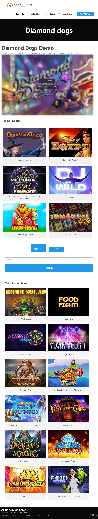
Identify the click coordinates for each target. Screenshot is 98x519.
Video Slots (35, 13)
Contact (47, 515)
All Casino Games (66, 13)
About (5, 515)
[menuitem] (21, 14)
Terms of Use (17, 515)
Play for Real (85, 13)
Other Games (49, 13)
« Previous (38, 248)
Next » (57, 249)
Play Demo (47, 81)
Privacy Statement (33, 515)
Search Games (21, 13)
